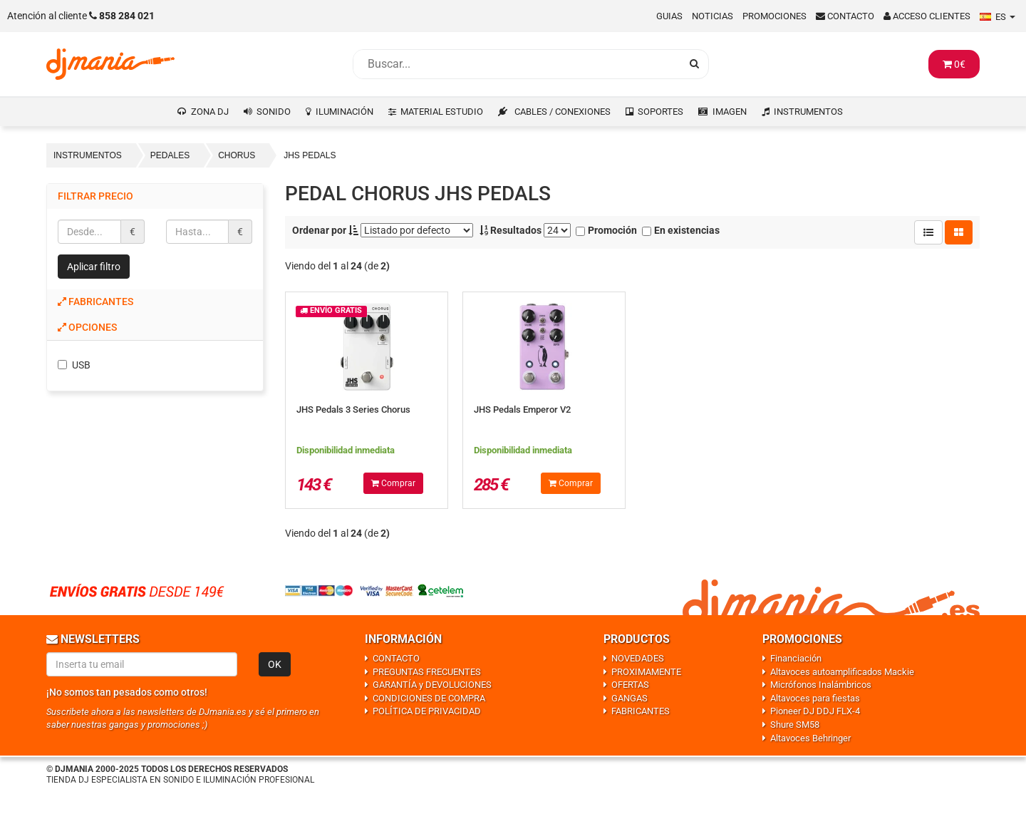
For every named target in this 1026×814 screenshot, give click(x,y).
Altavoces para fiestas (815, 698)
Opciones (87, 327)
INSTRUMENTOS (808, 111)
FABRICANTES (640, 711)
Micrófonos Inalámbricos (820, 684)
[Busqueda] (516, 64)
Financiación (796, 658)
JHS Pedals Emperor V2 (522, 409)
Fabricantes (95, 301)
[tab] (155, 301)
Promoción (606, 230)
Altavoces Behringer (810, 738)
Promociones (774, 16)
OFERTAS (630, 684)
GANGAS (629, 698)
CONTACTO (396, 658)
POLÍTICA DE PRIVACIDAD (427, 711)
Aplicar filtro (93, 266)
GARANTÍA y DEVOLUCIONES (432, 684)
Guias (669, 16)
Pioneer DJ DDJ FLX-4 (815, 711)
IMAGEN (729, 111)
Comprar (393, 483)
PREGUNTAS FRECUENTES (427, 671)
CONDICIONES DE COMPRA (429, 698)
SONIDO (273, 111)
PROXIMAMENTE (646, 671)
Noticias (712, 16)
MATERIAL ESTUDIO (441, 111)
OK (274, 664)
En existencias (681, 230)
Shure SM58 (794, 724)
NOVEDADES (637, 658)
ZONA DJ (210, 111)
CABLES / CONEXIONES (562, 111)
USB (74, 365)
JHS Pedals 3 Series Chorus (353, 409)
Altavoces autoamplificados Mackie (842, 671)
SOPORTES (660, 111)
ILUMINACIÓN (344, 111)
